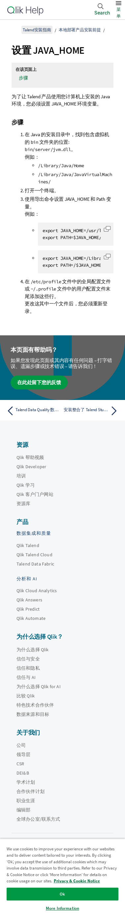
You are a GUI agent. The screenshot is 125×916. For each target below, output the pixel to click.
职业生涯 (25, 801)
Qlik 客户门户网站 (34, 494)
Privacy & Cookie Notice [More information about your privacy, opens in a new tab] (77, 881)
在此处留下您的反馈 (39, 382)
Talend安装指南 (37, 30)
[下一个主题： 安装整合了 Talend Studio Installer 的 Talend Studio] (92, 411)
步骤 (23, 78)
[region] (62, 877)
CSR (20, 764)
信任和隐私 (28, 668)
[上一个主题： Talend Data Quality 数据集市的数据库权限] (33, 411)
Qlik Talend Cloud (34, 555)
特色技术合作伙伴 (35, 705)
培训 (21, 476)
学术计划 (25, 782)
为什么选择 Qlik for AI (38, 686)
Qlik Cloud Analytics (36, 591)
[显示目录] (13, 29)
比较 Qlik (25, 696)
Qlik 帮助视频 (30, 457)
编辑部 (23, 810)
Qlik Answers (29, 600)
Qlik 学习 (25, 485)
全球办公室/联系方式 (38, 819)
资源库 (23, 503)
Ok (62, 894)
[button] (107, 229)
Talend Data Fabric (35, 564)
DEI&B (22, 773)
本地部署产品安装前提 (80, 30)
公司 (21, 745)
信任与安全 (28, 659)
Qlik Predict (28, 609)
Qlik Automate (31, 618)
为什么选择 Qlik (32, 650)
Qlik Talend (27, 545)
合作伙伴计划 (30, 791)
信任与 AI (26, 677)
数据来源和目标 (32, 714)
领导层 (23, 754)
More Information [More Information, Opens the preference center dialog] (62, 908)
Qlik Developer (31, 467)
